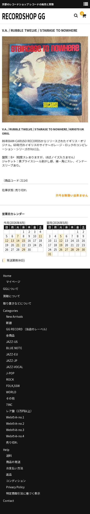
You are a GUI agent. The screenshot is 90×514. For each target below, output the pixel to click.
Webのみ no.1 (15, 417)
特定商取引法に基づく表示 (23, 493)
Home (7, 276)
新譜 (9, 323)
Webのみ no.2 (15, 423)
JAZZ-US (12, 342)
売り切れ (11, 442)
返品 (9, 474)
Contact (8, 501)
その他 (10, 398)
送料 (9, 456)
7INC (9, 405)
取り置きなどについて (17, 303)
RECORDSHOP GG (23, 16)
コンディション (16, 481)
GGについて (10, 289)
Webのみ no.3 (15, 430)
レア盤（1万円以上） (19, 411)
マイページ (13, 282)
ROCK (10, 379)
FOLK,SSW (13, 386)
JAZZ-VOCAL (14, 367)
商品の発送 (13, 462)
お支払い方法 (14, 468)
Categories (10, 311)
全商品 (10, 335)
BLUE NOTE (14, 348)
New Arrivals (14, 316)
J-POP (10, 373)
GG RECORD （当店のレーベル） (27, 329)
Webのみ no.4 (15, 436)
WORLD (11, 392)
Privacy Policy (15, 487)
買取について (11, 296)
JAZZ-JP (11, 361)
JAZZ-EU (12, 354)
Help (6, 450)
